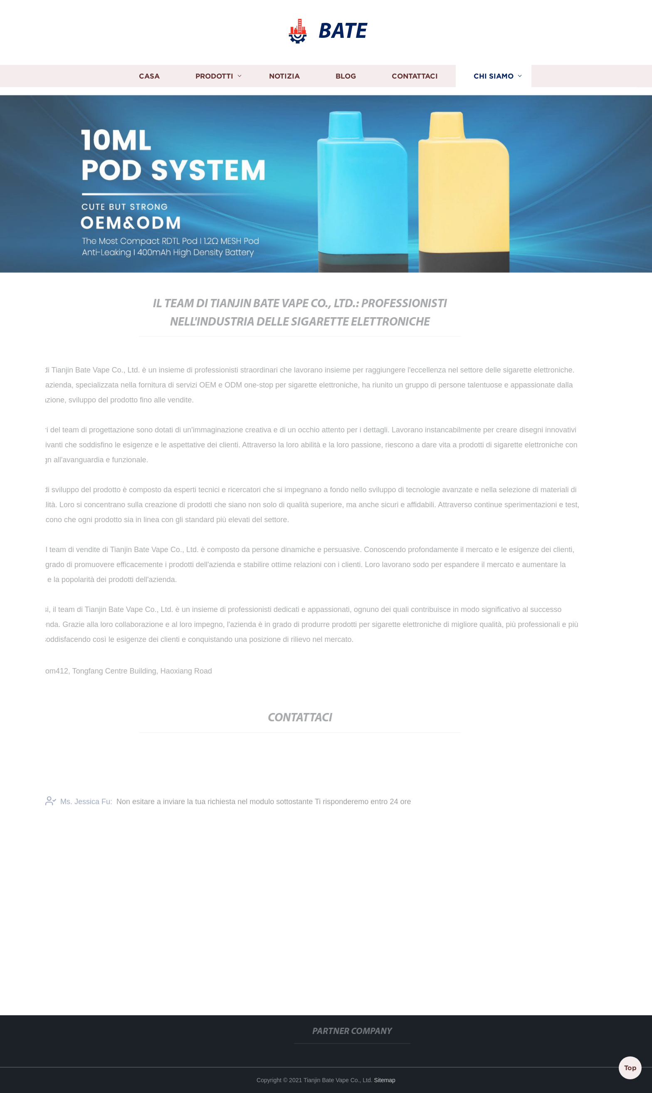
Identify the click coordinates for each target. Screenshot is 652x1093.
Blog (346, 74)
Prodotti (214, 74)
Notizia (284, 74)
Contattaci (415, 74)
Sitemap (384, 1080)
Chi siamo (494, 74)
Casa (149, 74)
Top (630, 1067)
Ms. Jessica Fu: (78, 804)
